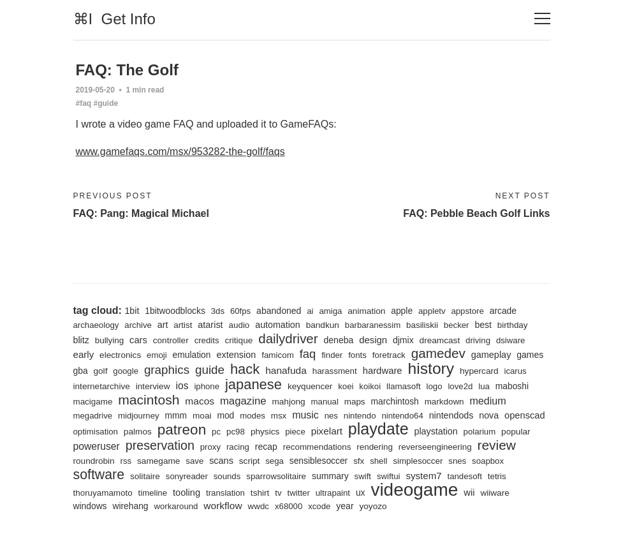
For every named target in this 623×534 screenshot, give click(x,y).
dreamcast (440, 340)
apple (402, 311)
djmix (403, 340)
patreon (182, 430)
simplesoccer (418, 461)
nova (489, 415)
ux (360, 492)
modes (252, 415)
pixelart (326, 431)
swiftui (388, 476)
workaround (176, 506)
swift (363, 476)
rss (126, 461)
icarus (515, 371)
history (431, 368)
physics (265, 431)
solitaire (145, 476)
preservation (160, 445)
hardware (382, 371)
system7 (423, 475)
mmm (176, 415)
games (530, 355)
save (194, 461)
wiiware (494, 493)
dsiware (510, 340)
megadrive (93, 415)
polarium (480, 431)
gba (80, 371)
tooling (186, 492)
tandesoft (464, 476)
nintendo (360, 415)
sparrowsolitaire (276, 476)
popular (515, 431)
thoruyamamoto (103, 493)
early (83, 354)
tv (278, 493)
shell (378, 461)
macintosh (148, 399)
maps (354, 401)
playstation (436, 431)
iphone (206, 386)
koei (345, 386)
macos (199, 401)
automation (277, 325)
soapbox (488, 461)
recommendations (317, 447)
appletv (432, 311)
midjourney (138, 415)
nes (331, 415)
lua (484, 386)
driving (477, 340)
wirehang (130, 506)
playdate (378, 429)
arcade (503, 311)
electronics (120, 355)
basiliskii (422, 325)
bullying (109, 340)
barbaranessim (372, 325)
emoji (157, 355)
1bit (131, 311)
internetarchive (101, 386)
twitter (299, 493)
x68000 (288, 506)
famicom (277, 355)
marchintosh (394, 401)
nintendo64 (402, 415)
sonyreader (187, 476)
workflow (222, 505)
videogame (414, 490)
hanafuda (286, 370)
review (497, 445)
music (305, 415)
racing (237, 447)
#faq (84, 103)
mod (225, 415)
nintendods (451, 415)
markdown (444, 401)
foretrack (389, 355)
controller (171, 340)
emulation (192, 355)
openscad (524, 415)
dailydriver (288, 338)
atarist (210, 325)
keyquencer (310, 386)
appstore (467, 311)
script (249, 461)
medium (487, 400)
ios (181, 385)
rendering (374, 447)
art (163, 325)
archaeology (96, 325)
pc (216, 431)
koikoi (370, 386)
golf (100, 371)
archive (138, 325)
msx (279, 415)
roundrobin (94, 461)
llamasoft (403, 386)
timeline (153, 493)
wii (469, 492)
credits (206, 340)
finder (331, 355)
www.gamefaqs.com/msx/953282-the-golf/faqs (180, 151)
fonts (357, 355)
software (99, 474)
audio (239, 325)
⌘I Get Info (114, 18)
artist (182, 325)
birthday (512, 325)
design (373, 340)
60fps (240, 311)
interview (153, 386)
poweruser (96, 446)
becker (456, 325)
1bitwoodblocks (175, 311)
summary (330, 476)
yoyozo (372, 506)
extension (236, 355)
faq (308, 353)
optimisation (95, 431)
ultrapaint (333, 493)
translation (225, 493)
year (344, 506)
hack (245, 369)
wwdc (259, 506)
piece (295, 431)
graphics (166, 369)
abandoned (278, 311)
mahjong (288, 401)
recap (266, 446)
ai (310, 311)
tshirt (260, 493)
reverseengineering (435, 447)
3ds (217, 311)
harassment (334, 371)
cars (138, 340)
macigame (93, 401)
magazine (243, 401)
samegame (158, 461)
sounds (227, 476)
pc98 (235, 431)
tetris (497, 476)
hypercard (479, 371)
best (483, 325)
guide (209, 369)
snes (457, 461)
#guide (106, 103)
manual (325, 401)
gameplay (491, 355)
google (125, 371)
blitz (81, 340)
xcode (319, 506)
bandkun (322, 325)
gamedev (438, 353)
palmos (138, 431)
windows (90, 506)
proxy (210, 447)
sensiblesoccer (319, 461)
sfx (358, 461)
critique (238, 340)
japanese (253, 384)
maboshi (512, 386)
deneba (338, 340)
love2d (460, 386)
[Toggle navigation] (542, 19)
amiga (330, 311)
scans (221, 461)
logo (435, 386)
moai (202, 415)
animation (366, 311)
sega (274, 461)
